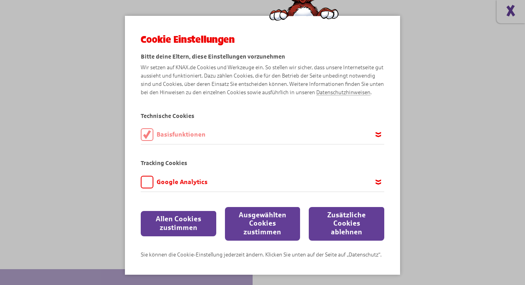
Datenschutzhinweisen (343, 92)
